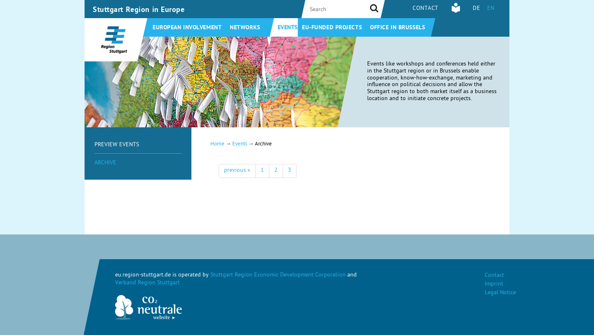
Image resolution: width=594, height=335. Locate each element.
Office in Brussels (397, 28)
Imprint (494, 284)
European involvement (187, 28)
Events (288, 28)
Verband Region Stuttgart (147, 283)
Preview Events (116, 145)
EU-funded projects (332, 28)
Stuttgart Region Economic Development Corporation (278, 275)
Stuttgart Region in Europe (139, 10)
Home (217, 144)
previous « (237, 170)
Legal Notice (500, 293)
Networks (245, 28)
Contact (425, 8)
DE (476, 8)
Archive (105, 163)
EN (491, 8)
